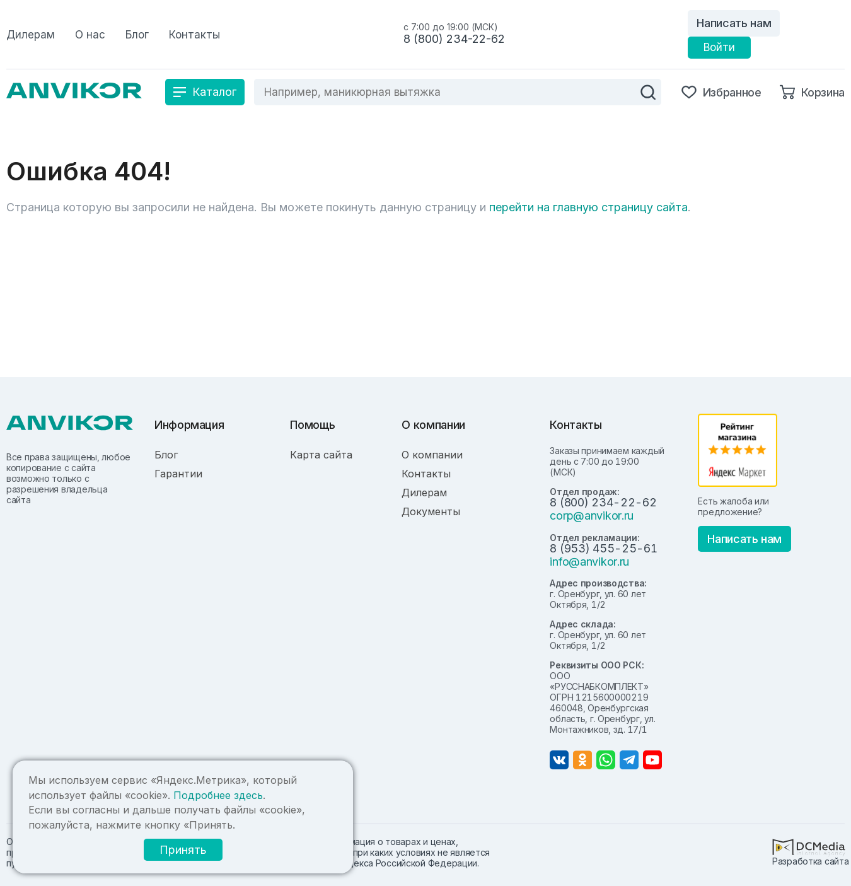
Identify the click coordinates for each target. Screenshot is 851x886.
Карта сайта (321, 454)
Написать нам (734, 23)
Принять (183, 849)
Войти (719, 47)
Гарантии (178, 473)
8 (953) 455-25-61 (603, 548)
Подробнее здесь (218, 795)
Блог (166, 454)
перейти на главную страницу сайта (588, 207)
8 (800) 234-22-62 (454, 38)
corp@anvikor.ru (592, 515)
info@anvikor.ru (589, 561)
